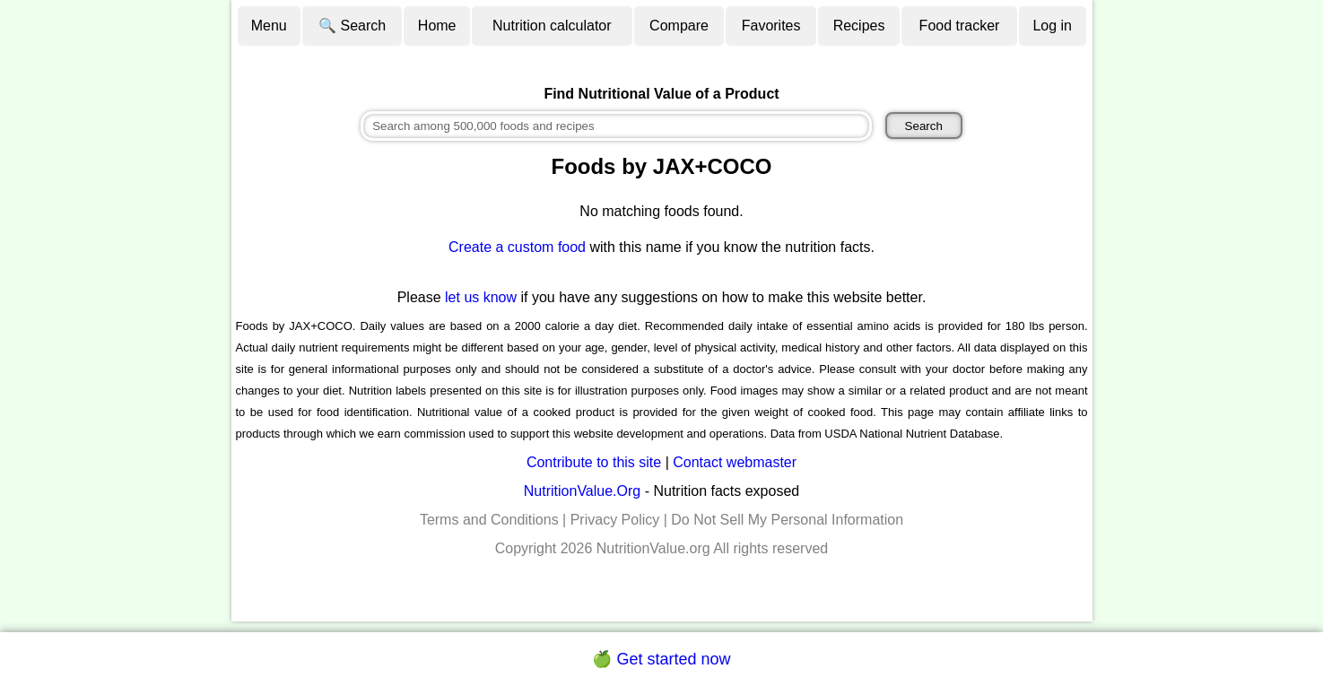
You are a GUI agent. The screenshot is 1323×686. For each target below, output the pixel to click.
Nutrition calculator (552, 25)
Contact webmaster (734, 462)
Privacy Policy (615, 519)
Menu (269, 25)
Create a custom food (517, 247)
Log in (1052, 25)
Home (437, 25)
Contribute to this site (594, 462)
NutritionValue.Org (582, 491)
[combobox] (616, 126)
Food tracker (959, 25)
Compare (679, 25)
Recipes (859, 25)
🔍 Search (352, 25)
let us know (481, 297)
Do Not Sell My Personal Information (787, 519)
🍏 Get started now (661, 659)
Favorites (771, 25)
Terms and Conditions (489, 519)
